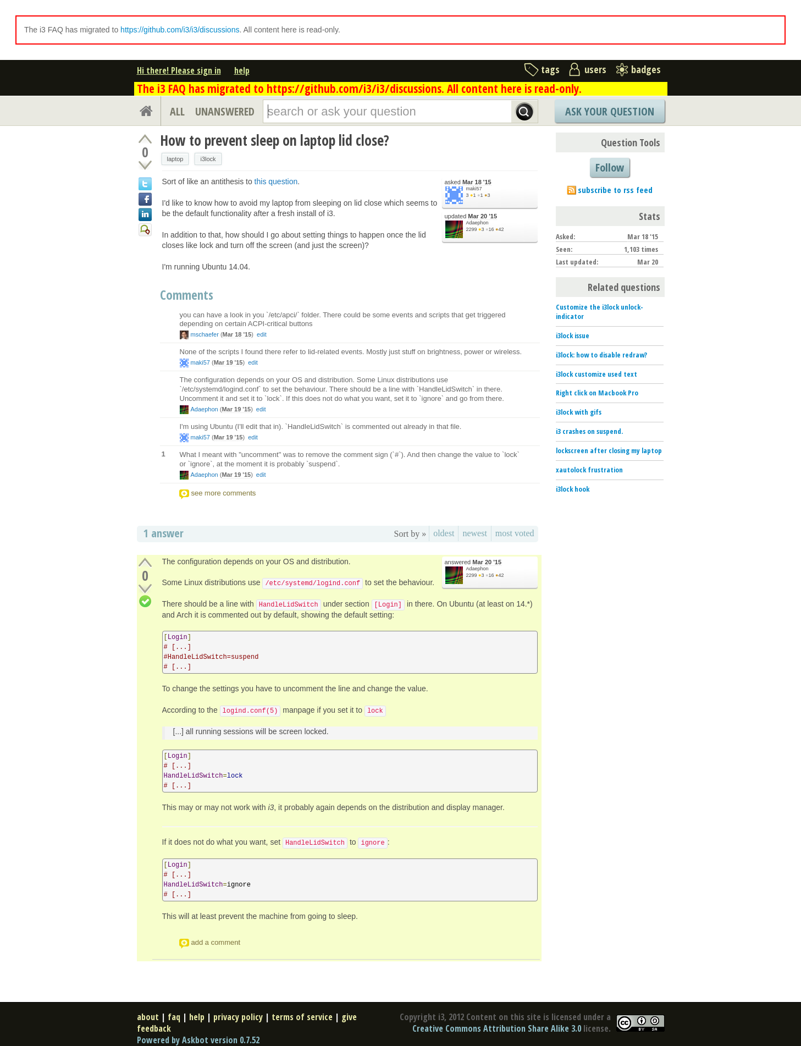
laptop (175, 159)
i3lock (208, 159)
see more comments (223, 493)
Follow (609, 167)
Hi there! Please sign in (179, 70)
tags (550, 69)
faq (174, 1017)
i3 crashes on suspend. (589, 431)
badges (646, 69)
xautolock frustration (589, 470)
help (242, 70)
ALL (177, 111)
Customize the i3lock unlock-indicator (599, 311)
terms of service (302, 1017)
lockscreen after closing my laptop (609, 450)
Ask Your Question (609, 111)
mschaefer (205, 334)
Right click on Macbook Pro (597, 393)
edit (262, 334)
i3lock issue (572, 335)
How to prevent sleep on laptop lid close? (274, 140)
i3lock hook (572, 489)
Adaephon (477, 222)
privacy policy (238, 1017)
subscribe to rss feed (615, 189)
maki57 (474, 188)
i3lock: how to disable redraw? (601, 355)
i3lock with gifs (578, 412)
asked (468, 182)
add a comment (216, 942)
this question (276, 181)
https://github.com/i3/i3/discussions (179, 29)
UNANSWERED (225, 111)
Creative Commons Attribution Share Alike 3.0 (496, 1028)
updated (471, 216)
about (148, 1017)
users (595, 69)
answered (473, 562)
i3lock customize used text (596, 374)
